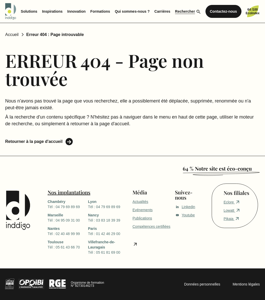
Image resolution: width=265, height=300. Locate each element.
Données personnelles (202, 284)
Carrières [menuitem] (162, 11)
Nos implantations (69, 192)
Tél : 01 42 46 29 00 (108, 231)
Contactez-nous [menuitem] (223, 11)
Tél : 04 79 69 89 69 (68, 204)
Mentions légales (246, 284)
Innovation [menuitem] (76, 11)
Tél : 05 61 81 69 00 (108, 246)
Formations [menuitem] (100, 11)
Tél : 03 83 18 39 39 (108, 217)
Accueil (12, 34)
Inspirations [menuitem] (52, 11)
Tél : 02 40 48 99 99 (68, 231)
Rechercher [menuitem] (185, 11)
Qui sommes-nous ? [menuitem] (132, 11)
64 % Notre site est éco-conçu (217, 168)
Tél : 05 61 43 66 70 (68, 244)
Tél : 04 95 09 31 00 (68, 217)
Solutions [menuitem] (29, 11)
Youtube (185, 215)
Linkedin (185, 206)
